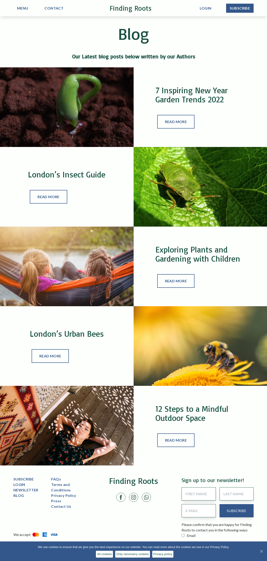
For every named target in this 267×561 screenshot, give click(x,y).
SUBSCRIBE (23, 479)
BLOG (18, 495)
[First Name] (199, 493)
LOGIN (19, 484)
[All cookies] (261, 551)
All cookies (104, 554)
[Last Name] (237, 493)
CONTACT (54, 8)
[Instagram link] (133, 497)
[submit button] (236, 510)
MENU (22, 8)
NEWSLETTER (25, 490)
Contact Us (61, 506)
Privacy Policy (63, 495)
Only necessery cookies (132, 554)
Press (56, 501)
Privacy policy (162, 554)
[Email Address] (199, 510)
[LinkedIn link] (146, 497)
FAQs (56, 479)
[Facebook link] (120, 497)
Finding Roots (131, 8)
